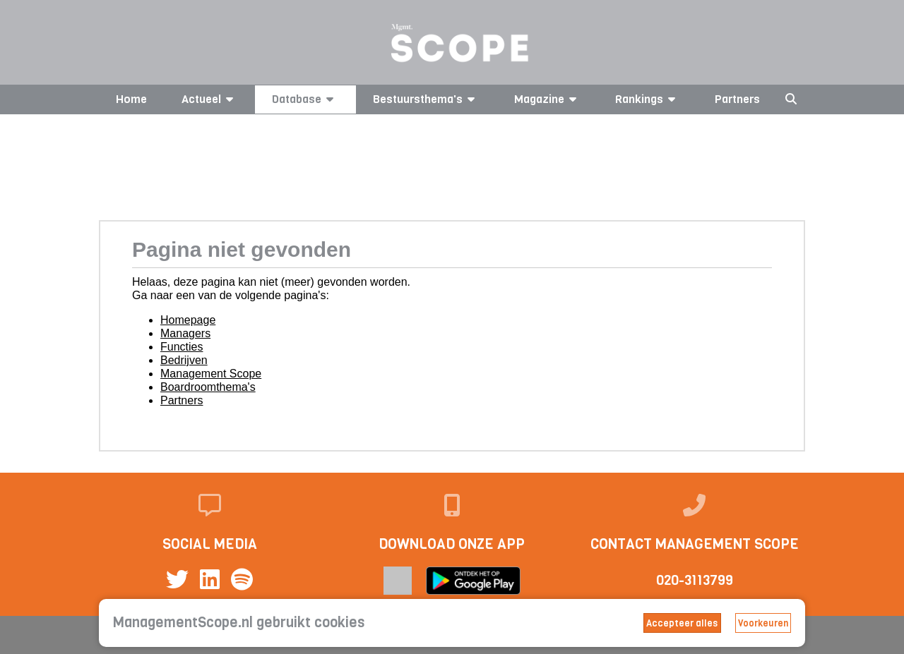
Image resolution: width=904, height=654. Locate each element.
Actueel (210, 99)
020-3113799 (694, 580)
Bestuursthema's (426, 99)
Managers (185, 333)
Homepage (187, 320)
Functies (181, 347)
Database (305, 99)
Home (131, 99)
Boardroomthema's (208, 387)
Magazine (547, 99)
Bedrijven (184, 360)
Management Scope (210, 374)
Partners (737, 99)
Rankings (647, 99)
